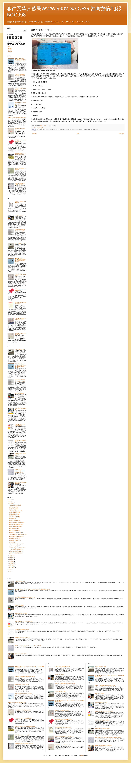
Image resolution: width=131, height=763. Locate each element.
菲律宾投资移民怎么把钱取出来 (16, 532)
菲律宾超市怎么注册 (13, 507)
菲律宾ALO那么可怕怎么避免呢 (22, 684)
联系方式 (10, 51)
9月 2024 (11, 563)
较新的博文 (34, 133)
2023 (9, 499)
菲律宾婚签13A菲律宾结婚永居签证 (22, 710)
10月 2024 (11, 565)
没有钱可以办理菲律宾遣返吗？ (16, 551)
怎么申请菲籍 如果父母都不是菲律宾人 (17, 534)
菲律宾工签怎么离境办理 (14, 538)
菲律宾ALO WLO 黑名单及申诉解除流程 (20, 425)
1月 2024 (11, 503)
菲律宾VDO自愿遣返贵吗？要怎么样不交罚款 (20, 75)
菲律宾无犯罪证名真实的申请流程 (62, 666)
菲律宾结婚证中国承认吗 (14, 530)
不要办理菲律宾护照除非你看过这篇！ (20, 303)
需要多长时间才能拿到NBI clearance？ (23, 654)
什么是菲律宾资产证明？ (20, 243)
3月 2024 (11, 557)
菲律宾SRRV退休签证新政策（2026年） (20, 103)
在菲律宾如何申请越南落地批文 (22, 629)
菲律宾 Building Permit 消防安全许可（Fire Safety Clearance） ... (17, 548)
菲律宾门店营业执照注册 (14, 512)
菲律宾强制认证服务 (13, 509)
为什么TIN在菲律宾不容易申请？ (16, 544)
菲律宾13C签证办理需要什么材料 (16, 536)
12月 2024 (11, 567)
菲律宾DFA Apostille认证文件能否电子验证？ (20, 319)
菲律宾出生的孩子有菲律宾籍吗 (16, 524)
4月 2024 (11, 559)
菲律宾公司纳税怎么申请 (14, 516)
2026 (9, 571)
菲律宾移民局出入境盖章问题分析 (22, 637)
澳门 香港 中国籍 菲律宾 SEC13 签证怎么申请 (20, 154)
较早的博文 (121, 133)
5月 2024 (11, 561)
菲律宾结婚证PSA (13, 542)
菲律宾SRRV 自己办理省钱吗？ (16, 553)
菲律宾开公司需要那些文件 (15, 546)
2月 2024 (11, 555)
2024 (9, 501)
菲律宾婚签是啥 (12, 518)
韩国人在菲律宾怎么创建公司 (15, 511)
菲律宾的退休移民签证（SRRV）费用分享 (20, 184)
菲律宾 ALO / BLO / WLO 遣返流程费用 (20, 140)
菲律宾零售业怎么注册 (14, 514)
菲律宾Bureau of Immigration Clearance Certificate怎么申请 (20, 471)
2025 (9, 569)
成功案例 (10, 48)
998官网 (10, 46)
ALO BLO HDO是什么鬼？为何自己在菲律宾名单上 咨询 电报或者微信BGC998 (20, 60)
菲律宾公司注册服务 (19, 215)
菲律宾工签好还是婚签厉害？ (15, 526)
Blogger (82, 755)
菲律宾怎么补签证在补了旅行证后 (16, 522)
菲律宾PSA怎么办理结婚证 (15, 520)
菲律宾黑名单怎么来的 (14, 528)
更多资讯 (10, 50)
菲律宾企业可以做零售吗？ (15, 540)
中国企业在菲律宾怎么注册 (15, 505)
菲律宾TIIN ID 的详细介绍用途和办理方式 (17, 117)
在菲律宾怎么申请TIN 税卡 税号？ (22, 735)
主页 (78, 133)
